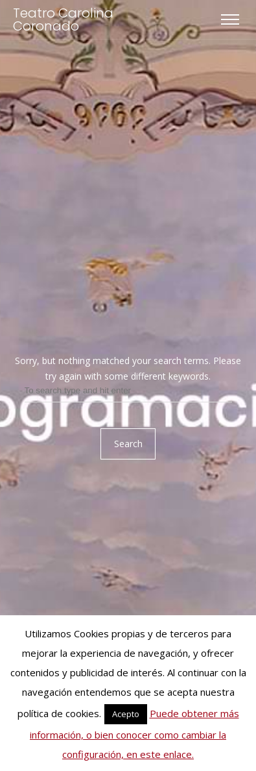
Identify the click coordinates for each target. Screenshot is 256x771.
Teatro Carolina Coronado (63, 19)
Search (128, 443)
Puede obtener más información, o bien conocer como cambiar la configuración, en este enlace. (134, 734)
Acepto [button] (125, 714)
